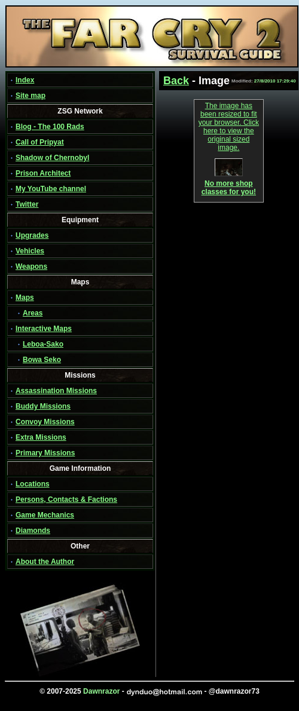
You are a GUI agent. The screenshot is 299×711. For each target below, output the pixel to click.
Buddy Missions (43, 406)
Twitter (27, 204)
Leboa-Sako (43, 344)
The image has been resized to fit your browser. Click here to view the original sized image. (229, 127)
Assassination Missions (56, 391)
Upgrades (32, 235)
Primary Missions (45, 453)
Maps (25, 297)
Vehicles (30, 251)
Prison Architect (43, 173)
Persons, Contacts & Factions (66, 499)
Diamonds (33, 530)
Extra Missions (41, 437)
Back (176, 81)
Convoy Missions (45, 422)
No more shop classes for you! (229, 184)
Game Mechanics (45, 515)
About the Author (45, 561)
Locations (33, 484)
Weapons (31, 266)
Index (25, 80)
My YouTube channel (51, 189)
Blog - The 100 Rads (50, 126)
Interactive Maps (44, 328)
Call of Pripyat (40, 142)
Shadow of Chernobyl (52, 158)
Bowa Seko (42, 360)
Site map (30, 95)
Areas (32, 313)
